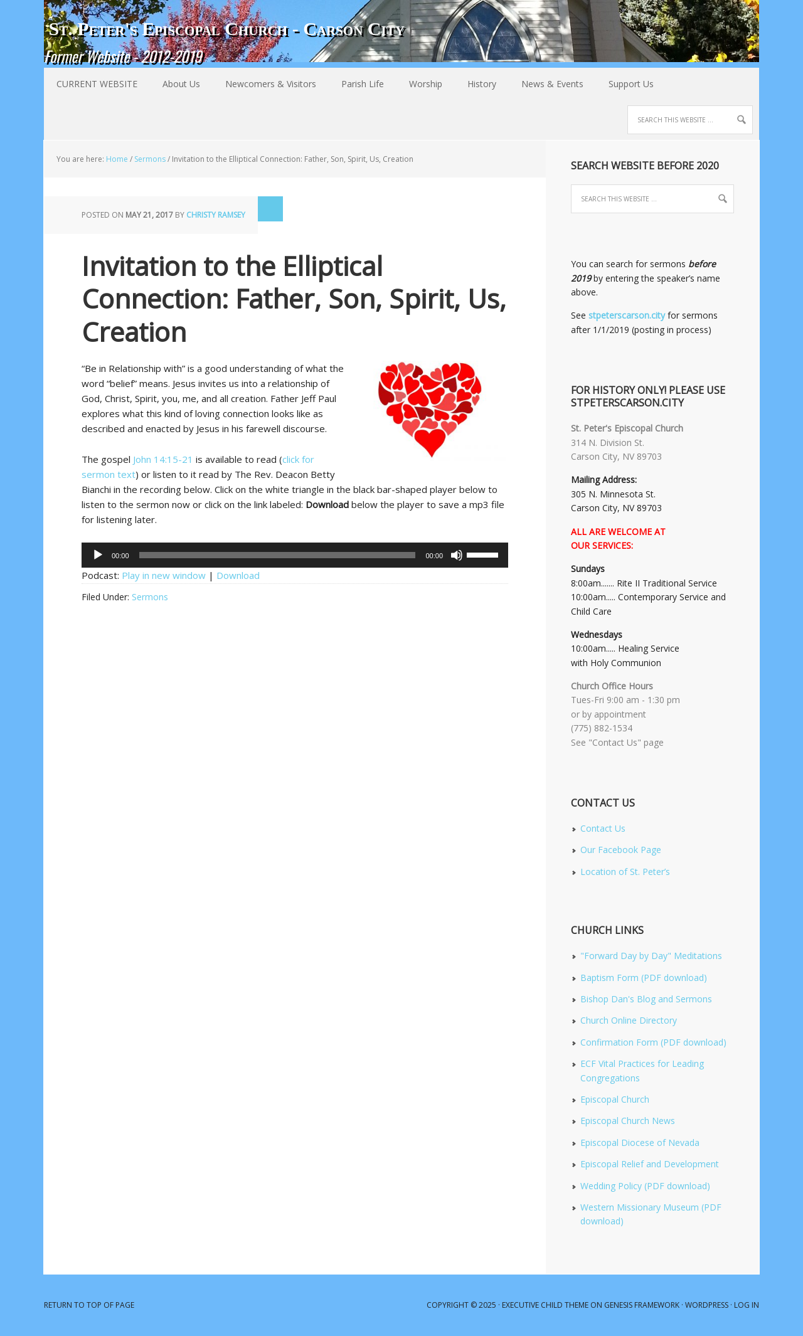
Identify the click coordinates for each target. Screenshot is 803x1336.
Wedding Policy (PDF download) (645, 1186)
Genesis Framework (641, 1305)
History (475, 84)
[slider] (277, 555)
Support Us (631, 84)
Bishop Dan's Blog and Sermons (646, 999)
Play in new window (164, 575)
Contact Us (602, 828)
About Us (175, 84)
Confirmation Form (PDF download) (653, 1042)
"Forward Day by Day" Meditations (651, 956)
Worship (419, 84)
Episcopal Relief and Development (649, 1164)
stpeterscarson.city (626, 315)
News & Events (546, 84)
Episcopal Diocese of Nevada (639, 1142)
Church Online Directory (628, 1020)
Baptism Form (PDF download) (643, 977)
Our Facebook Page (620, 850)
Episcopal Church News (627, 1121)
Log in (746, 1305)
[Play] (98, 555)
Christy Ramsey (215, 214)
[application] (295, 555)
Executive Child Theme (545, 1305)
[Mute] (456, 555)
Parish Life (356, 84)
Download (238, 575)
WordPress (706, 1305)
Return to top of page (89, 1305)
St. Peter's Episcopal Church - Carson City (226, 28)
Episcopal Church (614, 1099)
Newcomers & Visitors (264, 84)
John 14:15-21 (163, 459)
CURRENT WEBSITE (96, 84)
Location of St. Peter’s (625, 871)
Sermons (150, 597)
